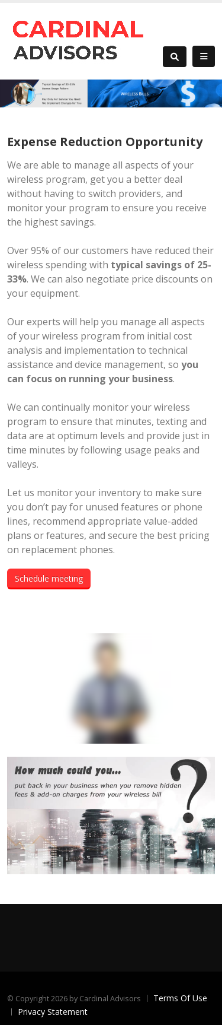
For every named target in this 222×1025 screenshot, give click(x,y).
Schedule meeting (49, 578)
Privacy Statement (53, 1011)
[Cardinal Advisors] (78, 40)
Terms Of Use (180, 998)
